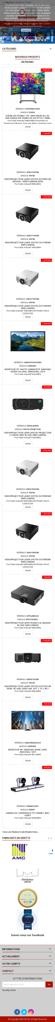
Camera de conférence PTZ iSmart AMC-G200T (28, 814)
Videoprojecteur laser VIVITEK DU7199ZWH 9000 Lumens (27, 307)
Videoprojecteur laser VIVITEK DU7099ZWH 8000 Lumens (27, 497)
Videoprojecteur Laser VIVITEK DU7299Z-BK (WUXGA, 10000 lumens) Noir (27, 180)
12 (45, 40)
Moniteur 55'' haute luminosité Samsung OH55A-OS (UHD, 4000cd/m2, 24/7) (28, 370)
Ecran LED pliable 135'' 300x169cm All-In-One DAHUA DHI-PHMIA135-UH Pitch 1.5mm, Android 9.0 (27, 118)
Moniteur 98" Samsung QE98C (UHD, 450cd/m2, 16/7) (27, 750)
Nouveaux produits (27, 56)
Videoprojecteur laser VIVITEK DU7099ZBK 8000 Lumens (28, 560)
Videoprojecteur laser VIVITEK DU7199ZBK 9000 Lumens (28, 243)
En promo (27, 62)
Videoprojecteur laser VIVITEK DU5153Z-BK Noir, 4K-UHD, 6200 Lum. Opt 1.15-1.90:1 (27, 687)
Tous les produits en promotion (20, 832)
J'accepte (26, 30)
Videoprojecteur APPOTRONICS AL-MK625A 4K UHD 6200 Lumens (28, 624)
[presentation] (22, 998)
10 (39, 40)
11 (42, 40)
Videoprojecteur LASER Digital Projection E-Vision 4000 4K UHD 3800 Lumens (27, 433)
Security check (9, 990)
